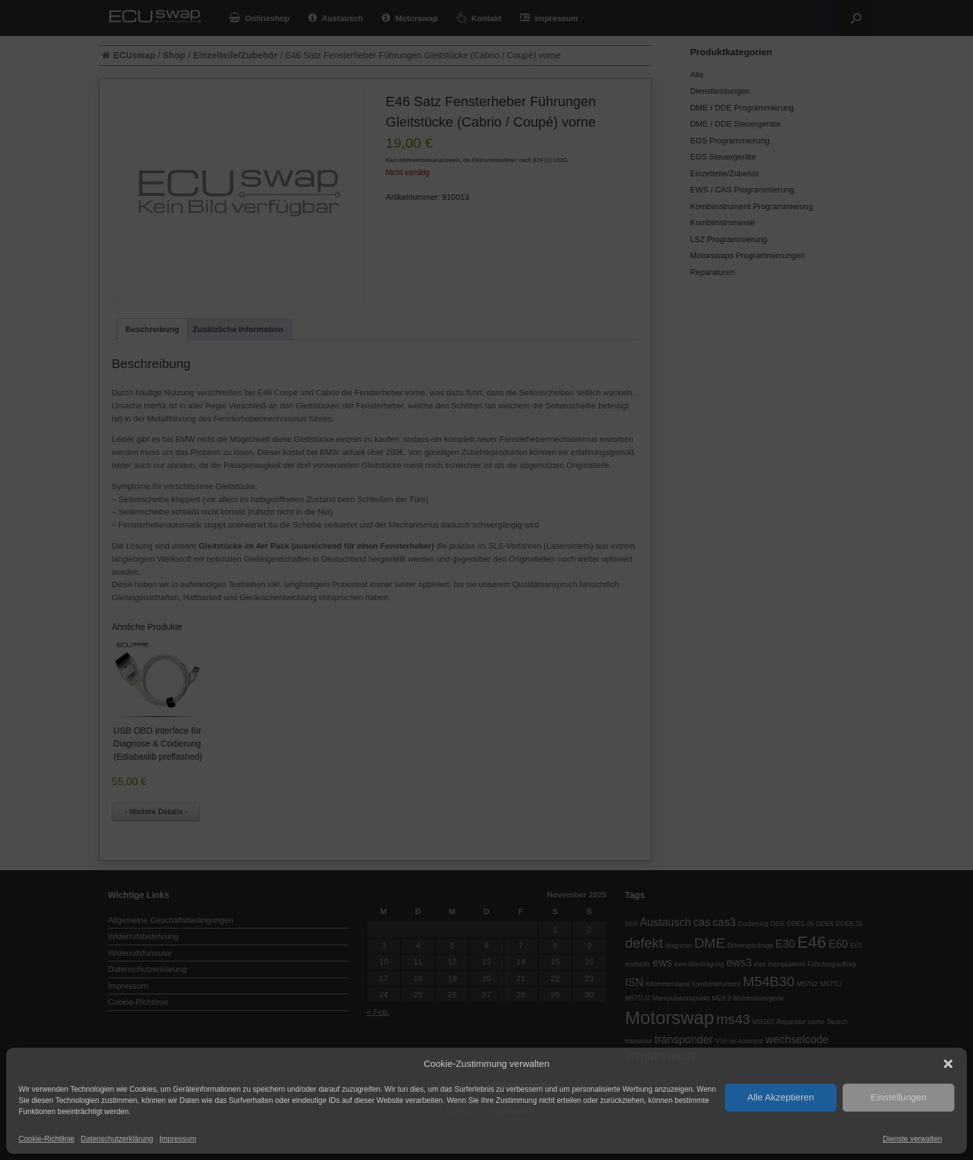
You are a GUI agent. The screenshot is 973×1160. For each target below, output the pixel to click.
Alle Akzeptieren (780, 1097)
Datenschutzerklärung (117, 1139)
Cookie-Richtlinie (46, 1139)
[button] (948, 1064)
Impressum (177, 1139)
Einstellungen (898, 1097)
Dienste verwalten (912, 1139)
